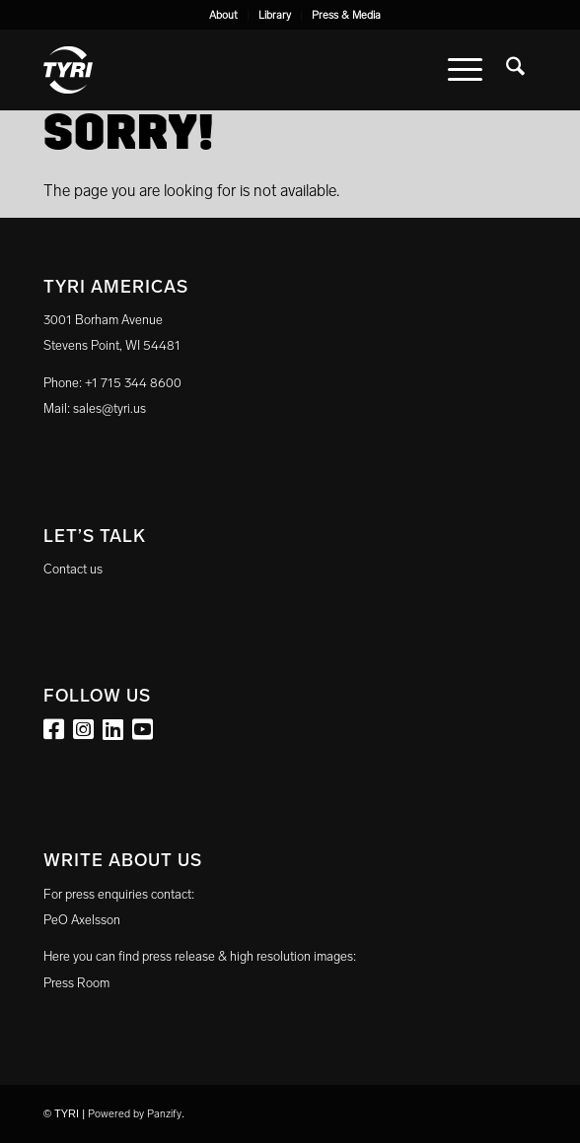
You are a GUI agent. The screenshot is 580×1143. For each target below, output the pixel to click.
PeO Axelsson (81, 919)
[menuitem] (224, 16)
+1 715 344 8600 (133, 382)
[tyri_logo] (240, 70)
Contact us (73, 569)
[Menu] (465, 70)
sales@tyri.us (109, 408)
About (223, 15)
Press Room (76, 982)
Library (274, 15)
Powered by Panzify (134, 1114)
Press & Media (346, 15)
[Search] (515, 70)
